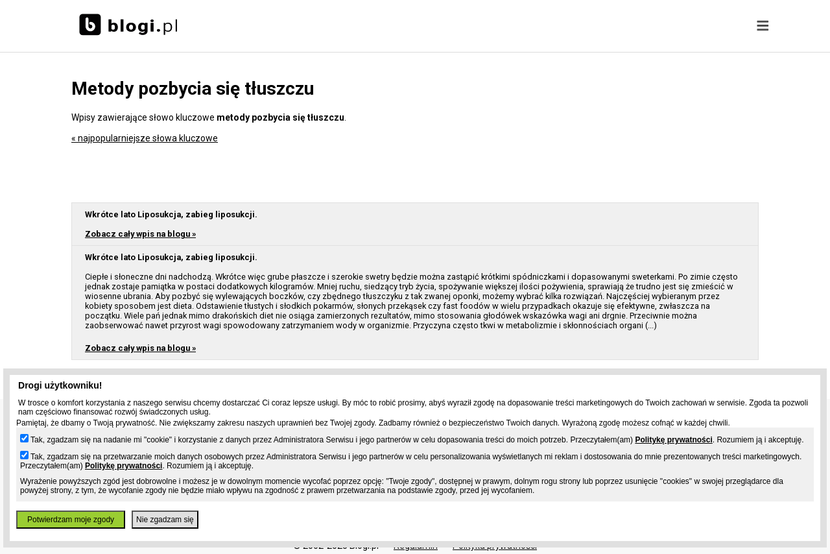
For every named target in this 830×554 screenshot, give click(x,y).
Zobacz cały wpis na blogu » (140, 234)
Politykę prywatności (673, 439)
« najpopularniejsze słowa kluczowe (144, 138)
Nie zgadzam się (165, 519)
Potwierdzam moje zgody (70, 519)
